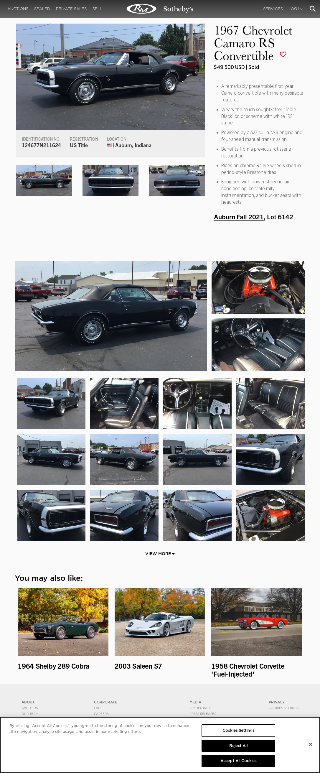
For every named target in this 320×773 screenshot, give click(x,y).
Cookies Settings (283, 708)
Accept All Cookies (238, 761)
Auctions (17, 8)
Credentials (200, 708)
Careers (101, 714)
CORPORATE (105, 702)
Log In (295, 8)
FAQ (97, 708)
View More (160, 554)
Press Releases (202, 714)
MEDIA (195, 702)
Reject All (238, 746)
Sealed (42, 8)
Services (273, 8)
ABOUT (28, 702)
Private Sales (71, 8)
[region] (160, 745)
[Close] (310, 744)
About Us (30, 708)
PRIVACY (277, 702)
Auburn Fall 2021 (239, 216)
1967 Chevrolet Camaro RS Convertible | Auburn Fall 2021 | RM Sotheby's (160, 8)
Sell (97, 8)
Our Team (30, 714)
